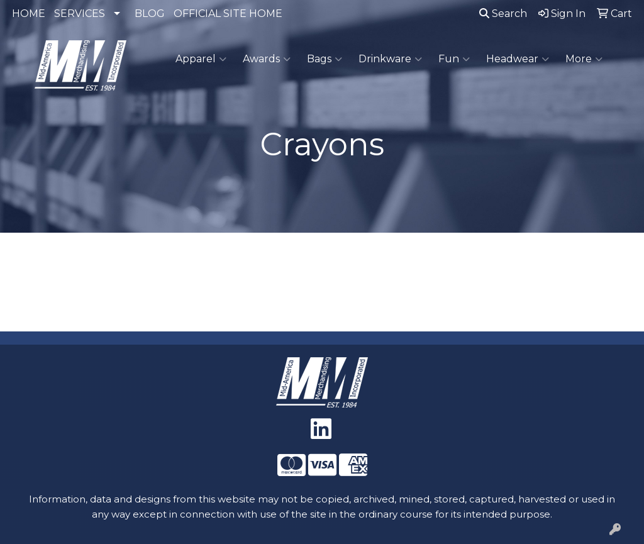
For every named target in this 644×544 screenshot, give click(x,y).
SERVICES (79, 13)
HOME (28, 13)
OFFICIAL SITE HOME (228, 13)
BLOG (150, 13)
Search (503, 13)
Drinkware (390, 59)
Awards (267, 59)
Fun (454, 59)
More (583, 59)
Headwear (517, 59)
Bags (324, 59)
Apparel (200, 59)
